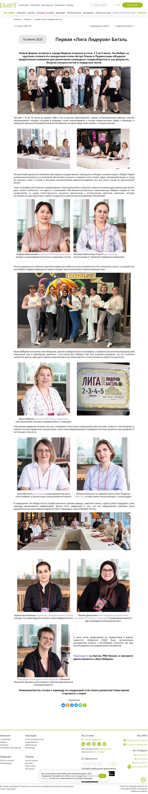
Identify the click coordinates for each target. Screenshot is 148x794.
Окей (102, 776)
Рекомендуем (5, 763)
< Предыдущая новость (99, 26)
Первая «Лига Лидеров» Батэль (48, 19)
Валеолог (142, 13)
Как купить (30, 769)
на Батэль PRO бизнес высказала (54, 254)
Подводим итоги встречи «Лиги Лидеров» (37, 679)
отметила (79, 496)
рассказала (109, 254)
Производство (47, 5)
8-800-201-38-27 (105, 749)
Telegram (101, 752)
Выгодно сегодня (45, 13)
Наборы (31, 13)
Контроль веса (74, 13)
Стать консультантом (34, 739)
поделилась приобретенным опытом (54, 615)
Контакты (4, 745)
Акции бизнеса (31, 742)
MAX (94, 752)
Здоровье (60, 13)
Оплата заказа (31, 760)
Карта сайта (30, 766)
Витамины (88, 13)
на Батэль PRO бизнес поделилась (51, 418)
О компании (23, 5)
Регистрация (132, 5)
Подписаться (89, 758)
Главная (17, 19)
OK (113, 764)
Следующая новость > (124, 26)
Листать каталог (7, 760)
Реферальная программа (31, 746)
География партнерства (10, 747)
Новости (27, 19)
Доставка (29, 763)
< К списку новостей (22, 26)
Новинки (21, 13)
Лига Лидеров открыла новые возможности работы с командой (101, 616)
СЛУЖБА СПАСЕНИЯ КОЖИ (123, 13)
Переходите (81, 655)
